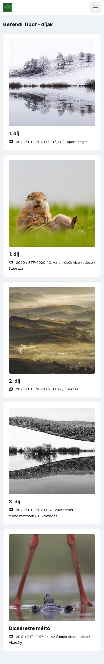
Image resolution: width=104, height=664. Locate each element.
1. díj (14, 133)
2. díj (14, 381)
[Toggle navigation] (95, 7)
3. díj (14, 502)
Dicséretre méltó (29, 628)
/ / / (48, 142)
